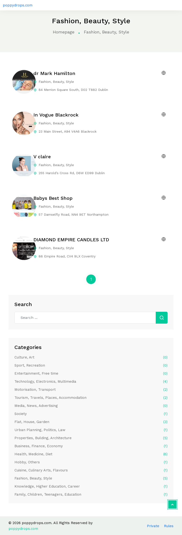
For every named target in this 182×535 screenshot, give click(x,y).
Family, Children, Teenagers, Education (91, 494)
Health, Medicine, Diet (91, 454)
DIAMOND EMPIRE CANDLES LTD (71, 239)
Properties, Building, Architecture (91, 438)
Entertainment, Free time (91, 373)
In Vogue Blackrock (55, 115)
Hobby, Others (91, 462)
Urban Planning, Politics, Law (91, 430)
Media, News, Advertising (91, 406)
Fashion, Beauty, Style (91, 478)
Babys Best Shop (53, 198)
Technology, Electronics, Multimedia (91, 381)
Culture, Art (91, 357)
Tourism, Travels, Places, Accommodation (91, 397)
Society (91, 414)
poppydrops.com (17, 5)
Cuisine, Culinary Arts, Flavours (91, 470)
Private (153, 526)
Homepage (63, 31)
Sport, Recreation (91, 365)
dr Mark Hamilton (54, 73)
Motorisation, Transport (91, 389)
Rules (168, 526)
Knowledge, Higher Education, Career (91, 486)
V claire (42, 156)
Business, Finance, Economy (91, 446)
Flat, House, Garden (91, 422)
